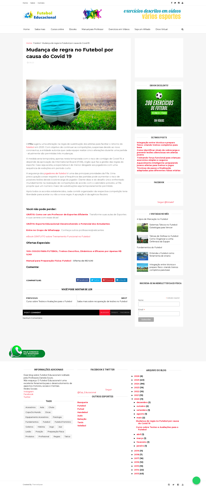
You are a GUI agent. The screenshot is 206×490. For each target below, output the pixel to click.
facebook (123, 314)
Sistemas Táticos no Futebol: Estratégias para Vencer (163, 226)
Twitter (27, 398)
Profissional (44, 438)
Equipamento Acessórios (37, 419)
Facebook (28, 396)
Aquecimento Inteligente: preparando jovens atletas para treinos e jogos (156, 164)
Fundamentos (32, 423)
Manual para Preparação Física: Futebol (49, 261)
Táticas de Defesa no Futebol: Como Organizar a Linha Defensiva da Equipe (163, 239)
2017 (137, 460)
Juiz (60, 428)
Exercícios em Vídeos (119, 29)
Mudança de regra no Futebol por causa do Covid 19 (157, 423)
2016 (137, 464)
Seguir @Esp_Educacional (94, 392)
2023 (137, 389)
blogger (103, 314)
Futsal (80, 410)
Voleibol (81, 427)
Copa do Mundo (33, 414)
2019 (137, 452)
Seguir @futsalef (165, 202)
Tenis (80, 424)
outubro (141, 408)
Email (140, 309)
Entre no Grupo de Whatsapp (44, 230)
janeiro (141, 447)
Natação (81, 420)
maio (139, 419)
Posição (39, 433)
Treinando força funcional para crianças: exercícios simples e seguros (158, 158)
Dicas (47, 414)
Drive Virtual (161, 29)
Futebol (46, 423)
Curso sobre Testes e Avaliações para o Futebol (157, 430)
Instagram (29, 393)
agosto (141, 415)
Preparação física (56, 433)
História (41, 428)
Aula (42, 409)
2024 (137, 385)
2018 (137, 456)
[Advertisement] (158, 57)
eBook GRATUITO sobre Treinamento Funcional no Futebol (59, 237)
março (140, 440)
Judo (80, 417)
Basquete (82, 404)
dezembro (142, 404)
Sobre (33, 3)
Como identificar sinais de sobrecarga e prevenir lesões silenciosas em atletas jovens (157, 152)
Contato (42, 3)
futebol (31, 147)
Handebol (82, 414)
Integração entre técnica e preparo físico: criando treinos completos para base (156, 145)
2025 (137, 381)
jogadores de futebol (56, 173)
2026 (137, 377)
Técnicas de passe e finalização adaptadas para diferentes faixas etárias (158, 169)
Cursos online (57, 29)
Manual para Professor (92, 29)
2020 (137, 400)
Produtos (30, 438)
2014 (137, 471)
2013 (137, 475)
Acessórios (30, 409)
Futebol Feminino (63, 423)
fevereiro (142, 443)
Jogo (51, 428)
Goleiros (29, 428)
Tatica (67, 438)
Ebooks (72, 29)
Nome (139, 300)
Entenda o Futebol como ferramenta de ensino (161, 254)
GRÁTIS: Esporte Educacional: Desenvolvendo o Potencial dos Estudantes (69, 224)
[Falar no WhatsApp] (196, 480)
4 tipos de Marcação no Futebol (151, 219)
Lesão (28, 433)
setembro (142, 411)
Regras (57, 438)
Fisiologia (57, 419)
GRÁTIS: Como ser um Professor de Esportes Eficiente (58, 214)
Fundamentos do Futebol (148, 247)
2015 (137, 467)
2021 (137, 397)
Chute (51, 409)
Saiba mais (40, 29)
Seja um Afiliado (142, 29)
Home (26, 3)
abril (139, 436)
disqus (113, 314)
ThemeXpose (38, 486)
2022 (137, 393)
